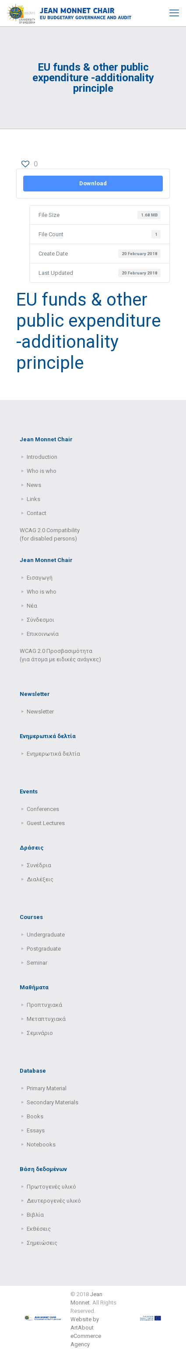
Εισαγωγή (40, 577)
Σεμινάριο (40, 1033)
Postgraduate (44, 948)
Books (35, 1116)
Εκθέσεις (39, 1228)
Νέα (32, 605)
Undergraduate (46, 934)
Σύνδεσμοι (40, 619)
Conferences (43, 809)
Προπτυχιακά (44, 1005)
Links (33, 499)
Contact (36, 513)
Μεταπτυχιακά (46, 1019)
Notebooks (41, 1144)
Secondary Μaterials (52, 1102)
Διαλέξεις (40, 879)
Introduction (42, 457)
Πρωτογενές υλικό (51, 1186)
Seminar (37, 962)
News (34, 485)
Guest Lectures (46, 823)
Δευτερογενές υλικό (54, 1200)
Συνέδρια (39, 865)
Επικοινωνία (43, 634)
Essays (36, 1130)
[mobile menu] (174, 13)
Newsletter (40, 711)
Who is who (41, 471)
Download (93, 183)
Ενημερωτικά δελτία (53, 753)
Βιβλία (35, 1214)
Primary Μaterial (47, 1088)
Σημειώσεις (42, 1243)
